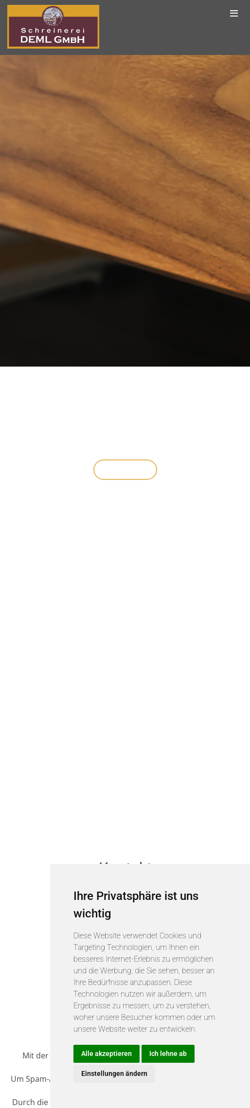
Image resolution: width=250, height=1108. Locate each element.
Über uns (125, 471)
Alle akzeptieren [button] (106, 1053)
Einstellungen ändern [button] (114, 1073)
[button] (12, 430)
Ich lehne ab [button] (168, 1053)
